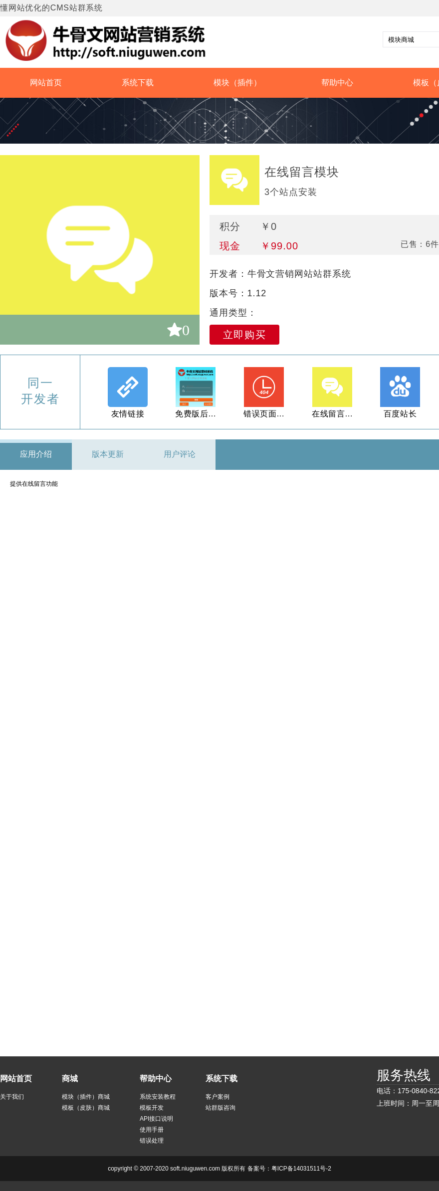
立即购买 (244, 334)
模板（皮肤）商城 (86, 1107)
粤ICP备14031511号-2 (301, 1168)
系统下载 (138, 82)
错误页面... (263, 413)
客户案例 (217, 1096)
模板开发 (152, 1107)
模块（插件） (237, 82)
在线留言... (332, 413)
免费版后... (195, 413)
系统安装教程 (158, 1096)
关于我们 (12, 1096)
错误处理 (152, 1140)
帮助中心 (337, 82)
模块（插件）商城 (86, 1096)
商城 (70, 1078)
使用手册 (152, 1129)
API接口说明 (156, 1118)
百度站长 (400, 413)
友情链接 (128, 413)
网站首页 (46, 82)
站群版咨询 (220, 1107)
